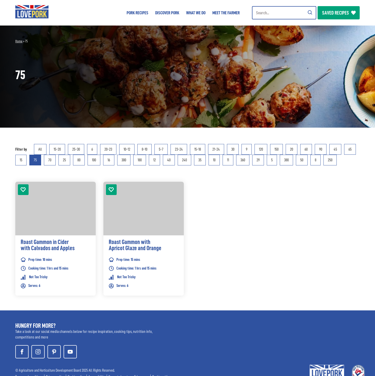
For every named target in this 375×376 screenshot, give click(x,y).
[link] (55, 246)
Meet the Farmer (226, 12)
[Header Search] (284, 12)
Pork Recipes (137, 12)
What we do (195, 12)
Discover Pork (167, 12)
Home (18, 41)
